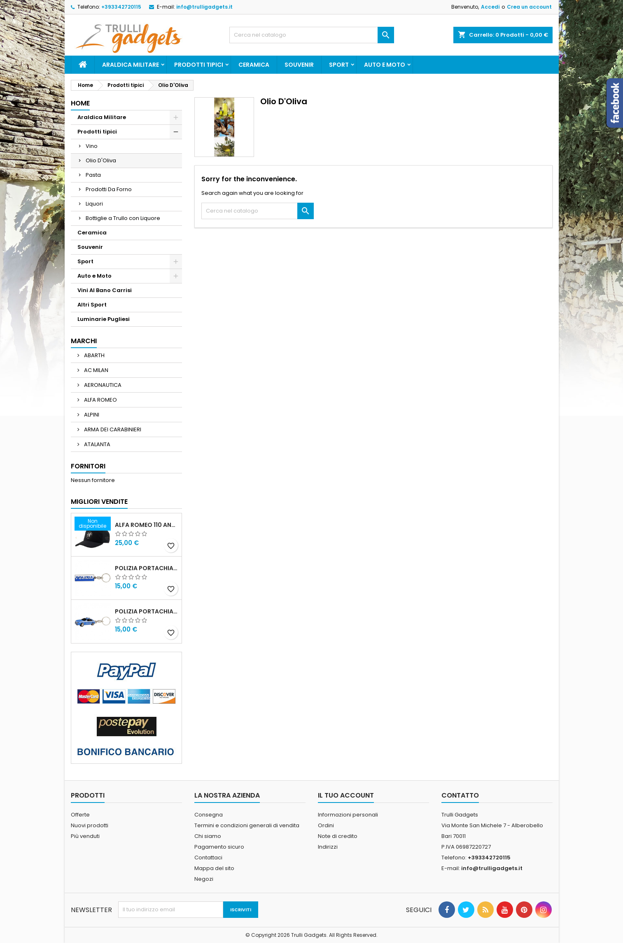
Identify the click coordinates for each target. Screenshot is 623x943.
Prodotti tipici (198, 65)
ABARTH (94, 355)
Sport (339, 65)
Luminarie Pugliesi (103, 319)
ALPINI (91, 415)
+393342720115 (121, 6)
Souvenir (299, 65)
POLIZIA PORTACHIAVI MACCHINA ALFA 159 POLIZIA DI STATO (146, 611)
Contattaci (208, 857)
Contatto (460, 795)
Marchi (84, 341)
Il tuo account (346, 795)
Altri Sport (92, 305)
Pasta (93, 175)
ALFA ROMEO (100, 400)
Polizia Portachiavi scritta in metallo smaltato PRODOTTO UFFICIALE (146, 568)
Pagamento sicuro (219, 847)
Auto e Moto (384, 65)
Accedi (490, 6)
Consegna (208, 815)
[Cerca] (311, 35)
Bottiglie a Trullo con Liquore (123, 218)
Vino (92, 146)
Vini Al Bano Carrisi (104, 290)
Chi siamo (207, 836)
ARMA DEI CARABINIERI (112, 429)
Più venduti (85, 836)
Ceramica (253, 65)
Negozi (203, 879)
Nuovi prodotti (89, 825)
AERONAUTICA (102, 385)
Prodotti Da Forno (109, 189)
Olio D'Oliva (101, 160)
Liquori (94, 204)
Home (80, 103)
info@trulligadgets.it (204, 6)
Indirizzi (328, 847)
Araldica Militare (130, 65)
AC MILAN (95, 370)
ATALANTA (96, 444)
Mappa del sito (214, 868)
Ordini (326, 825)
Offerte (80, 815)
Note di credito (337, 836)
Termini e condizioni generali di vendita (246, 825)
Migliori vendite (99, 501)
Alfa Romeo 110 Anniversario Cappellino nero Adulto (146, 525)
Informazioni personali (348, 815)
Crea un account (529, 6)
